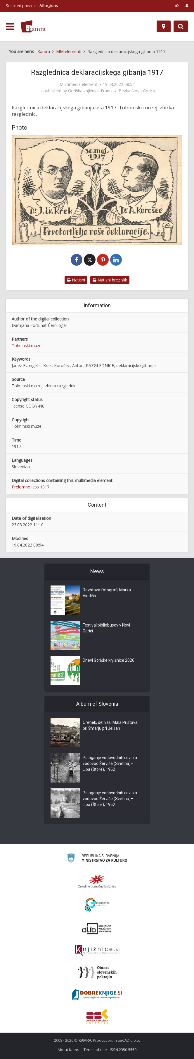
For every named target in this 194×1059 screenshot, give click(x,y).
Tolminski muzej (27, 345)
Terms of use (95, 1049)
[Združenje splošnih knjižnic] (97, 1016)
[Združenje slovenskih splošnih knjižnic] (97, 950)
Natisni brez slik (110, 280)
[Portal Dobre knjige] (97, 994)
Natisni (76, 280)
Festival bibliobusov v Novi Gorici (106, 628)
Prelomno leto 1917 (30, 487)
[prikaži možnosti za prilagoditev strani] (177, 5)
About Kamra (69, 1049)
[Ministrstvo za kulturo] (97, 859)
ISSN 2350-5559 (123, 1049)
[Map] (164, 26)
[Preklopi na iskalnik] (181, 26)
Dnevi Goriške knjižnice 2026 (108, 660)
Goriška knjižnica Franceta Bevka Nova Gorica (111, 91)
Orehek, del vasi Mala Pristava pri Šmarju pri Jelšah (110, 725)
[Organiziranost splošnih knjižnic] (97, 881)
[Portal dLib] (97, 928)
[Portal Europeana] (97, 904)
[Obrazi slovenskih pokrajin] (97, 972)
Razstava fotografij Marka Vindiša (107, 593)
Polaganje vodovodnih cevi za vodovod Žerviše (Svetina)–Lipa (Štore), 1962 (110, 763)
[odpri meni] (10, 26)
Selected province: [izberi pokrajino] (32, 5)
